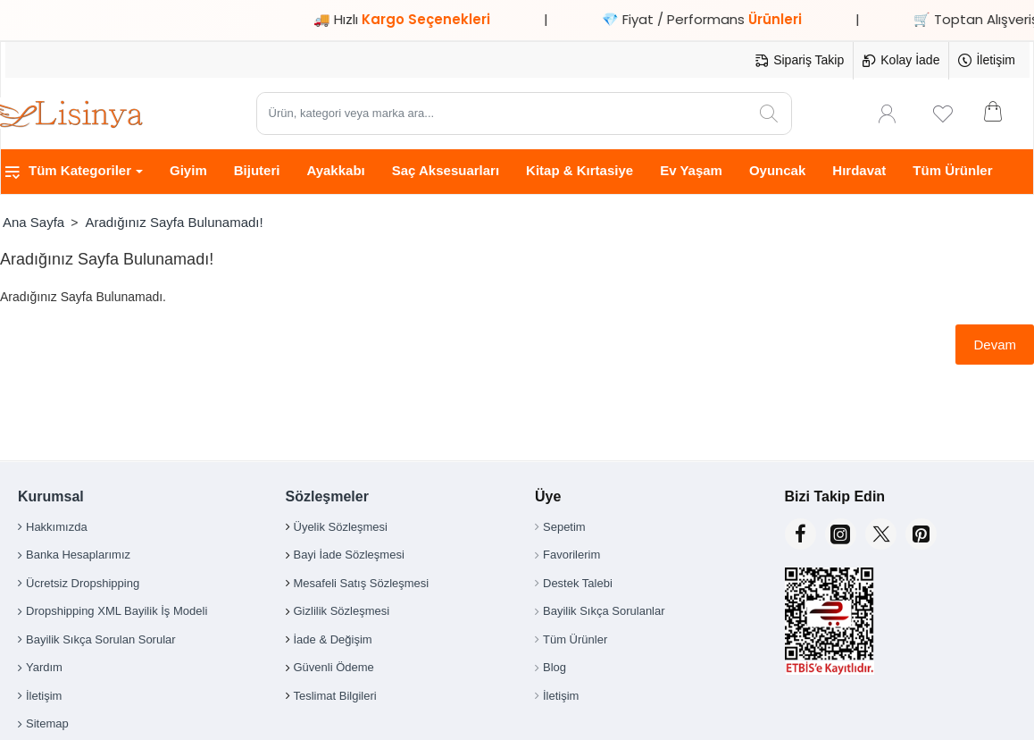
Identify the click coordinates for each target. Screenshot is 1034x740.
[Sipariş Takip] (799, 61)
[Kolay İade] (901, 61)
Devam (994, 344)
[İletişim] (986, 61)
